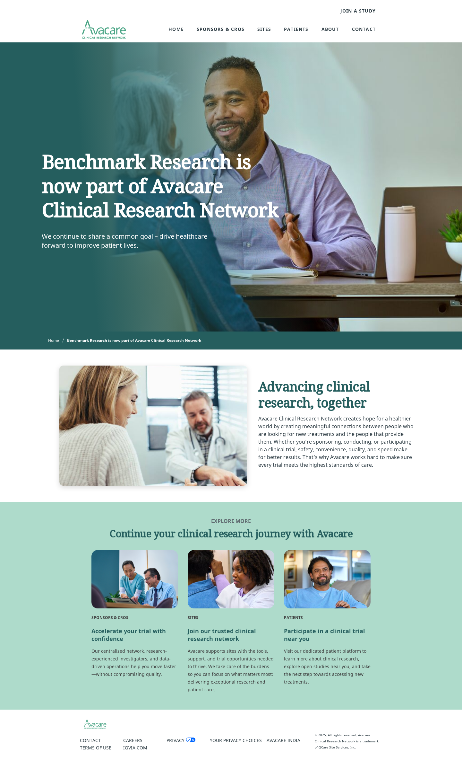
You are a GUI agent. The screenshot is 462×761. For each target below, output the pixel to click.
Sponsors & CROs (220, 29)
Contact (364, 29)
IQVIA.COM (135, 748)
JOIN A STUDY (358, 11)
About (330, 29)
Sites (264, 29)
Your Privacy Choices (236, 740)
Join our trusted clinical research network (222, 634)
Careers (132, 740)
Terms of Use (95, 748)
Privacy (175, 740)
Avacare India (283, 740)
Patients (296, 29)
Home (176, 29)
